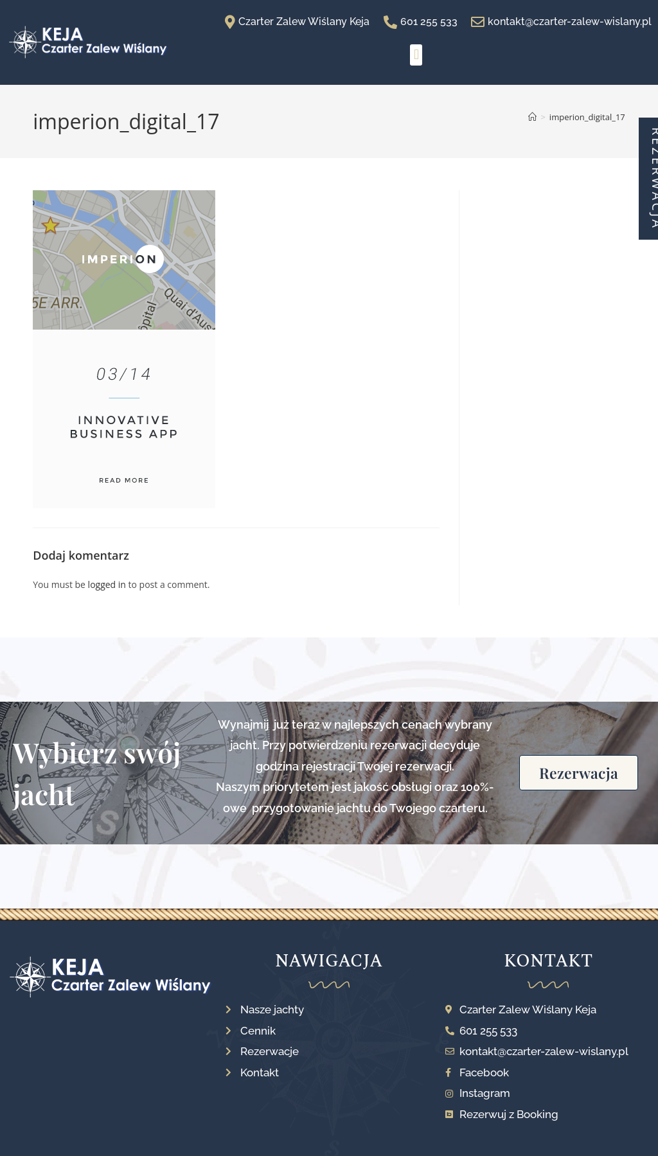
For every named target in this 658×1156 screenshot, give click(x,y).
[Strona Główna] (532, 117)
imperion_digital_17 (587, 117)
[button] (416, 55)
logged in (107, 584)
